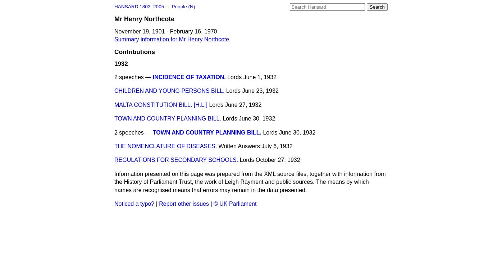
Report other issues (184, 204)
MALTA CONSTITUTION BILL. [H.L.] (160, 105)
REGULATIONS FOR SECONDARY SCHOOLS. (176, 160)
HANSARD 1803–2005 (139, 6)
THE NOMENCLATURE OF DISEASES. (165, 146)
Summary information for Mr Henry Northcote (171, 39)
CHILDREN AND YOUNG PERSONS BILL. (169, 91)
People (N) (183, 6)
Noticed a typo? (134, 204)
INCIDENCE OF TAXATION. (189, 77)
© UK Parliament (235, 204)
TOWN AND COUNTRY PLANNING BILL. (167, 118)
